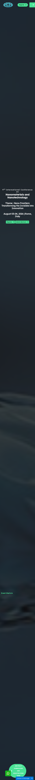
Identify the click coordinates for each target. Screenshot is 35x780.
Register (10, 222)
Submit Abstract (22, 222)
